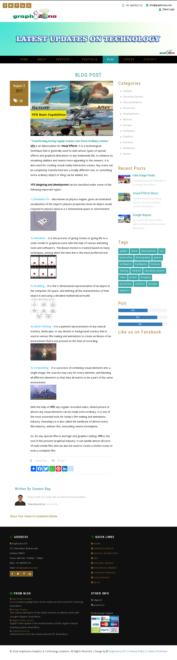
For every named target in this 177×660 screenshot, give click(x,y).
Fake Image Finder (144, 175)
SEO (95, 558)
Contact (150, 59)
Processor (129, 108)
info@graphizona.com (161, 5)
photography (143, 257)
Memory (127, 119)
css (162, 250)
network (136, 270)
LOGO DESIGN (101, 577)
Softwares (129, 131)
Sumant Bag (38, 460)
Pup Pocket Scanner (48, 603)
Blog (110, 59)
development (148, 250)
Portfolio (90, 59)
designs (152, 283)
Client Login (168, 9)
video (123, 277)
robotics (140, 283)
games (157, 257)
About (42, 59)
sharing (124, 270)
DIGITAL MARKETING (105, 553)
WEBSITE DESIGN (103, 548)
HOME (97, 543)
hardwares (141, 264)
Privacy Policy (137, 651)
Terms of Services (157, 651)
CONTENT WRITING (104, 573)
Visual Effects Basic (145, 193)
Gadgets (127, 91)
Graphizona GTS (117, 651)
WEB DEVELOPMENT (105, 568)
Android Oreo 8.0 (39, 633)
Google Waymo (142, 215)
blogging (146, 277)
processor (126, 283)
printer (133, 277)
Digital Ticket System (48, 624)
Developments (131, 113)
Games (127, 153)
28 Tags (58, 460)
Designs (127, 125)
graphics (125, 290)
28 (18, 101)
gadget (124, 250)
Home (24, 59)
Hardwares (129, 148)
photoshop (126, 257)
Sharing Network (132, 102)
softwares (126, 264)
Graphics (128, 136)
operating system (155, 270)
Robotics (128, 142)
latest (134, 250)
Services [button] (64, 59)
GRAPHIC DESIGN (103, 563)
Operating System (133, 96)
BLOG (96, 582)
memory (155, 264)
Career (128, 59)
